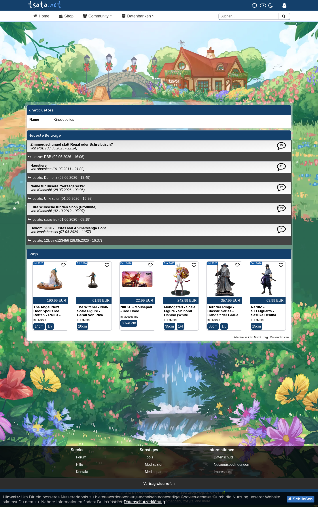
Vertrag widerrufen (158, 486)
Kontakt (82, 474)
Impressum (222, 474)
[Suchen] (283, 16)
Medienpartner (156, 474)
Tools (149, 459)
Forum (81, 459)
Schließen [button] (300, 498)
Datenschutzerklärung (144, 501)
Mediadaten (154, 466)
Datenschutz (223, 459)
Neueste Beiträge (44, 137)
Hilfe (79, 466)
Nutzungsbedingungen (231, 466)
